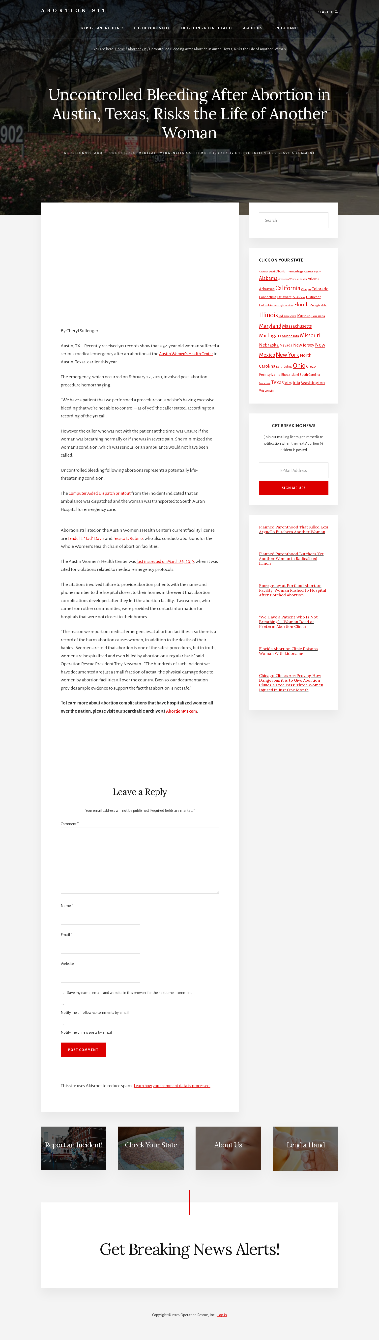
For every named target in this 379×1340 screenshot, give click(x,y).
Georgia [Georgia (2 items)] (315, 305)
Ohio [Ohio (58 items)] (299, 365)
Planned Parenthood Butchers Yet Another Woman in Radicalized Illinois (291, 558)
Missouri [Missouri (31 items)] (310, 335)
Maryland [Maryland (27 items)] (270, 326)
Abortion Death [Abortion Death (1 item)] (267, 271)
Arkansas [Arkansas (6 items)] (267, 289)
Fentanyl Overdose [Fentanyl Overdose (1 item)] (283, 305)
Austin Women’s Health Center (188, 353)
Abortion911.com (182, 711)
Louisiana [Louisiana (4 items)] (318, 316)
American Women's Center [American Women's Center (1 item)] (292, 279)
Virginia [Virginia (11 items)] (292, 382)
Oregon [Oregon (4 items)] (312, 366)
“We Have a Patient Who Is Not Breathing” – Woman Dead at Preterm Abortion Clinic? (288, 621)
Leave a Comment (296, 153)
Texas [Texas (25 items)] (277, 382)
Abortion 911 (74, 10)
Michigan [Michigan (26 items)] (270, 336)
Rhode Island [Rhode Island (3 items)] (290, 375)
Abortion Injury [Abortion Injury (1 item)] (312, 271)
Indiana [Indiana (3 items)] (284, 316)
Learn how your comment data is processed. (176, 1085)
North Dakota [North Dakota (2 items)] (284, 366)
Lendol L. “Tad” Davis (87, 538)
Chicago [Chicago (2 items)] (306, 289)
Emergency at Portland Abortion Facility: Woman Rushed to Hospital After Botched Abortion (292, 590)
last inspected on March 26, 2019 (167, 561)
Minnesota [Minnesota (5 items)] (290, 336)
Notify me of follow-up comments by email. (95, 1013)
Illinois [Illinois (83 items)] (268, 315)
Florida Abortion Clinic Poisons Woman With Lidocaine (288, 651)
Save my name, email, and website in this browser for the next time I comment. (129, 993)
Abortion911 (77, 153)
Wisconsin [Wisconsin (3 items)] (266, 390)
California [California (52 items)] (288, 288)
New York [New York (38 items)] (287, 355)
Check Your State (151, 1144)
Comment (70, 824)
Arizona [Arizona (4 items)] (313, 279)
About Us (228, 1144)
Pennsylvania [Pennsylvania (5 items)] (270, 375)
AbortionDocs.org (115, 153)
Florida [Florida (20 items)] (302, 304)
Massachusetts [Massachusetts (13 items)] (297, 326)
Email (66, 935)
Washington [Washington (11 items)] (313, 382)
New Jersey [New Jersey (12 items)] (303, 345)
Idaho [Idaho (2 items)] (324, 305)
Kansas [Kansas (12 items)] (304, 315)
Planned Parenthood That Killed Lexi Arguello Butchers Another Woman (293, 529)
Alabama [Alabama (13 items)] (268, 278)
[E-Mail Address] (293, 470)
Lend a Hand (306, 1144)
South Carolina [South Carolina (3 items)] (310, 375)
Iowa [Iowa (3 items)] (293, 316)
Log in (222, 1315)
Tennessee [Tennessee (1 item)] (264, 383)
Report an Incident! (73, 1144)
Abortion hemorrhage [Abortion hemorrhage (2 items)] (289, 271)
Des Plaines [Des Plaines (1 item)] (298, 297)
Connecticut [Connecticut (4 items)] (267, 297)
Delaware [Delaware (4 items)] (284, 297)
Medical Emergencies (162, 153)
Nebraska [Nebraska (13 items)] (269, 345)
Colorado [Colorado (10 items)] (320, 289)
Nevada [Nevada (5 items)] (286, 345)
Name (67, 906)
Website (67, 964)
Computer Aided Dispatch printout (102, 493)
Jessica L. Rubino (131, 538)
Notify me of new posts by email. (87, 1032)
